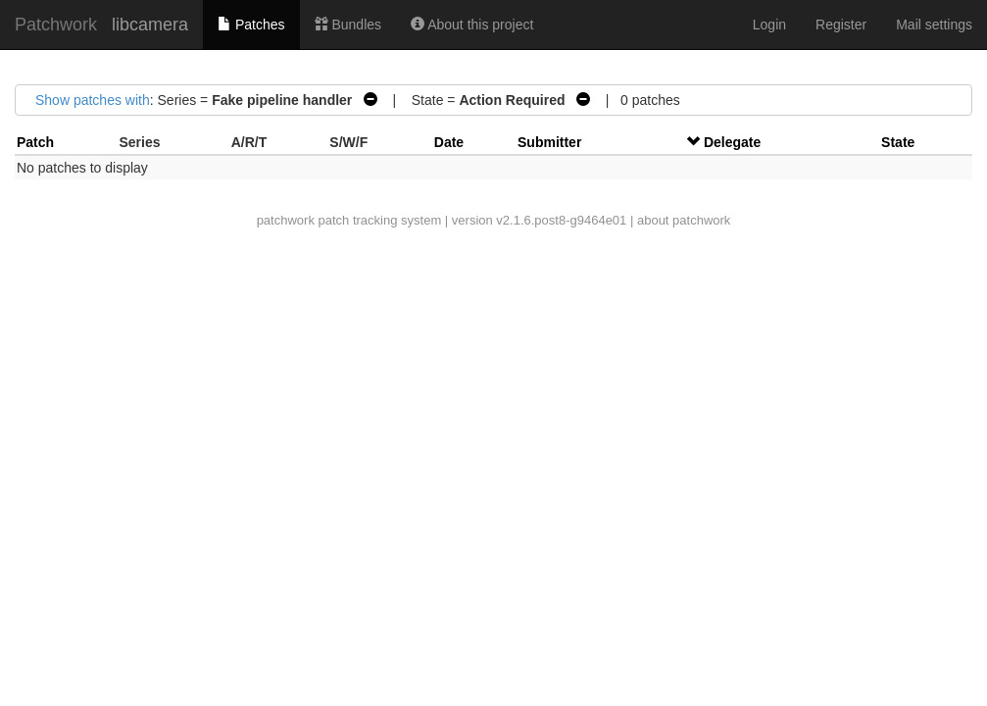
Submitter (549, 142)
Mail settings (934, 24)
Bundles (348, 24)
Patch (35, 142)
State (897, 142)
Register (840, 24)
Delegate (732, 142)
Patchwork (56, 24)
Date (449, 142)
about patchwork (683, 220)
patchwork (286, 220)
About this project (472, 24)
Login (769, 24)
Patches (251, 24)
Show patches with (92, 100)
